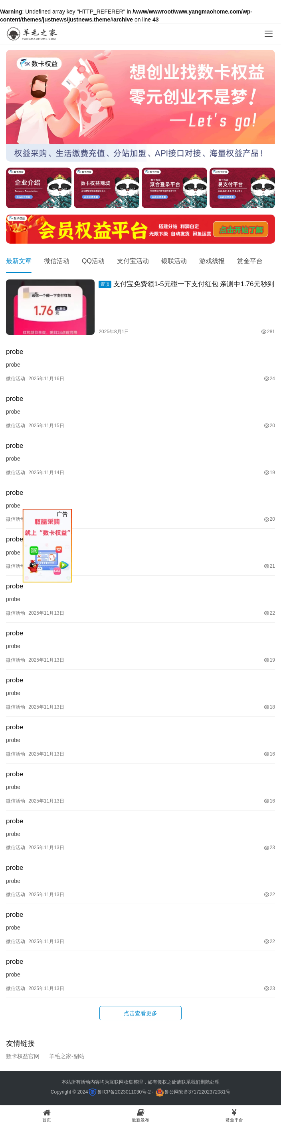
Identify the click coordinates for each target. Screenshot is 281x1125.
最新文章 (19, 261)
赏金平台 (250, 261)
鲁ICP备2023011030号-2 (123, 1092)
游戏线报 (212, 261)
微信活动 (56, 261)
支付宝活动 (133, 261)
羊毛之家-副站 (67, 1056)
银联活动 (174, 261)
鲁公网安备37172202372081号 (197, 1092)
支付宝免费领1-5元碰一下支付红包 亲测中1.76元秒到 (186, 284)
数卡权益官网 (23, 1056)
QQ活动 (93, 261)
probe (14, 351)
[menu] (268, 34)
